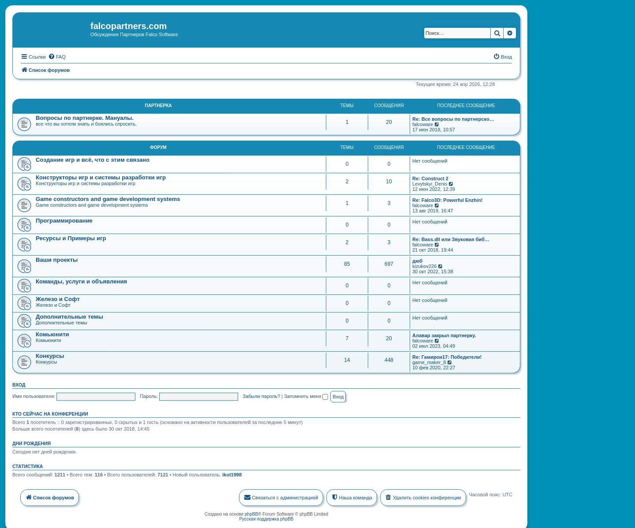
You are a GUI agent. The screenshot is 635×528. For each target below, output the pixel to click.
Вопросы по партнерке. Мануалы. (85, 116)
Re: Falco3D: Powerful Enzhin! (447, 198)
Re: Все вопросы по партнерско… (453, 117)
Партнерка (158, 104)
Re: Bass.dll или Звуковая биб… (450, 238)
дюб (417, 259)
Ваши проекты (57, 258)
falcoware (422, 123)
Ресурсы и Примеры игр (71, 237)
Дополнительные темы (69, 315)
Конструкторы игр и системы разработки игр (101, 176)
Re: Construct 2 (430, 177)
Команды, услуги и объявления (81, 280)
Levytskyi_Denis (429, 182)
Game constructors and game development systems (108, 197)
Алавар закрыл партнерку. (444, 334)
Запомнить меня (306, 395)
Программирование (64, 219)
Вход (18, 383)
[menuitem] (57, 55)
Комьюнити (52, 333)
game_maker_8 (429, 361)
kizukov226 (424, 265)
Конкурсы (50, 354)
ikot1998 (232, 473)
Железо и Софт (58, 297)
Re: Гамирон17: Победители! (447, 355)
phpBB (251, 512)
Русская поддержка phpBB (266, 517)
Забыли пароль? (261, 395)
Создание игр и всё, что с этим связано (92, 158)
